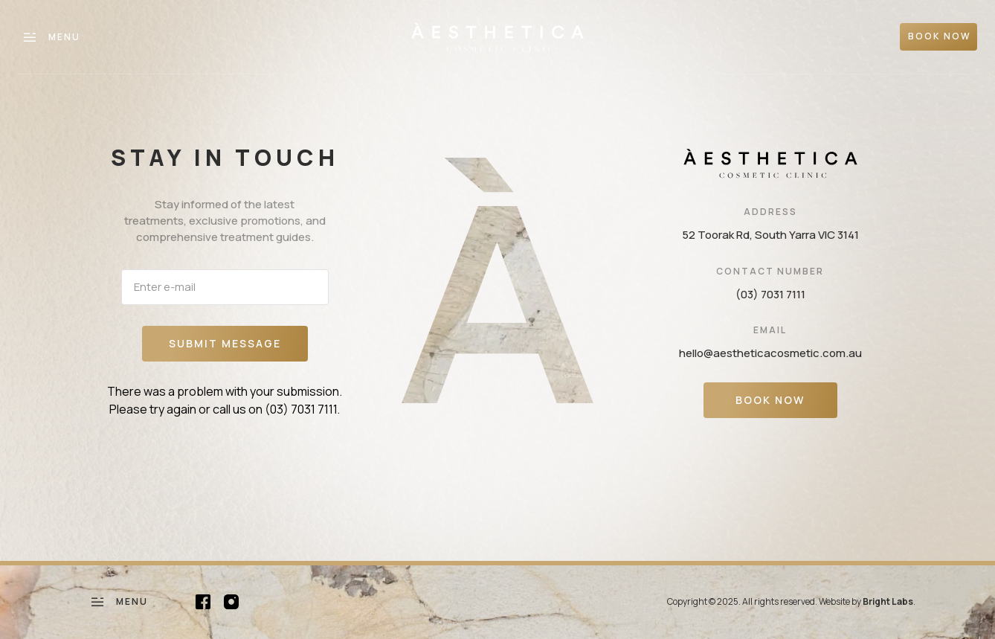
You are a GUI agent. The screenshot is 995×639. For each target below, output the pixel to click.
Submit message (225, 343)
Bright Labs (888, 601)
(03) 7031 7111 (301, 409)
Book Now (770, 400)
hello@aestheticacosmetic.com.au (770, 353)
